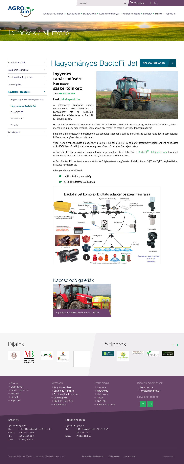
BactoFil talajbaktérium (152, 151)
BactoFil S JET (17, 118)
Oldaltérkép (114, 456)
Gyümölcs (102, 401)
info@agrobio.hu (70, 99)
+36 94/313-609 (26, 432)
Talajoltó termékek (62, 387)
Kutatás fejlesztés (131, 13)
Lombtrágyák (60, 397)
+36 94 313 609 (67, 93)
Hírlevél (158, 13)
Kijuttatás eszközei (106, 404)
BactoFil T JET (17, 112)
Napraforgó (102, 390)
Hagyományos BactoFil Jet (23, 106)
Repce (100, 397)
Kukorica (101, 387)
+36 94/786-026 (26, 436)
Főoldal (14, 383)
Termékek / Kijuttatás (53, 13)
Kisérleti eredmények (109, 13)
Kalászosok (102, 394)
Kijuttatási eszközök (63, 401)
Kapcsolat (170, 13)
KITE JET (15, 124)
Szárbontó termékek (64, 390)
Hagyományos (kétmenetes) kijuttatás (27, 99)
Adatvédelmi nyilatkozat (93, 456)
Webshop (137, 3)
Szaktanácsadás (154, 63)
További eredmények (150, 390)
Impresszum (129, 456)
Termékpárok (60, 404)
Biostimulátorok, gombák (66, 394)
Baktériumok (89, 13)
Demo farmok (146, 387)
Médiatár (147, 13)
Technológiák (73, 13)
